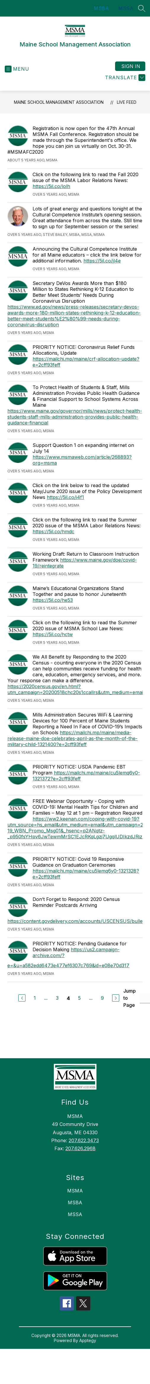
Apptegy (87, 1340)
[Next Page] (115, 997)
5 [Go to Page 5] (79, 998)
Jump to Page (129, 998)
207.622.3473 (84, 1140)
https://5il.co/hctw (53, 634)
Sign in (130, 66)
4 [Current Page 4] (68, 998)
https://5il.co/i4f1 (65, 497)
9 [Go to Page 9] (102, 998)
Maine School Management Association (59, 102)
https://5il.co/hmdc (53, 531)
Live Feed (126, 102)
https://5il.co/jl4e (102, 261)
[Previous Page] (21, 997)
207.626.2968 (80, 1148)
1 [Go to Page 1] (35, 998)
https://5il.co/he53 (53, 600)
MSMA (75, 1191)
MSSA (125, 8)
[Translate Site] (124, 77)
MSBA (101, 8)
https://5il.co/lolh (51, 186)
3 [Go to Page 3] (57, 998)
